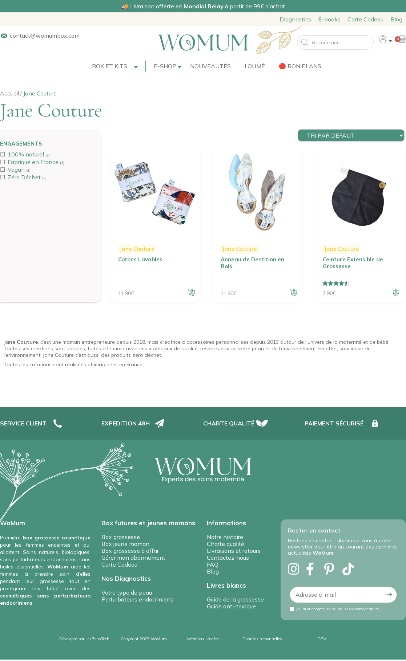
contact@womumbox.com (45, 35)
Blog (396, 19)
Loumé (255, 66)
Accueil (9, 93)
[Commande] (351, 135)
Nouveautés (210, 66)
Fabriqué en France (33, 162)
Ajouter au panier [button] (191, 292)
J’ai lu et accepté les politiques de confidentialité (337, 609)
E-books (329, 19)
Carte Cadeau (365, 19)
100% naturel (26, 154)
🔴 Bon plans (300, 66)
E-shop (165, 66)
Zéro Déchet (24, 177)
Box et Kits (109, 66)
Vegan (16, 169)
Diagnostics (295, 19)
